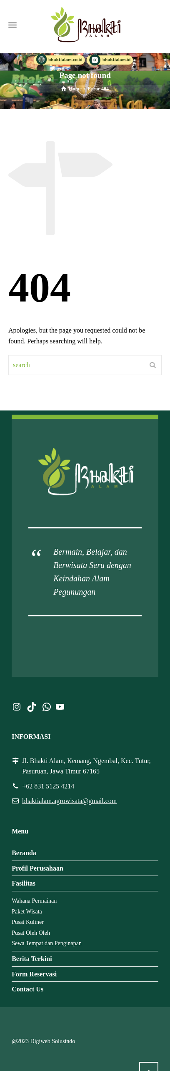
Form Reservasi (34, 974)
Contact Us (27, 989)
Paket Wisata (27, 911)
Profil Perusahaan (37, 868)
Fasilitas (23, 883)
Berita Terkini (32, 958)
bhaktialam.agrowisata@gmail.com (69, 800)
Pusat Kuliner (28, 922)
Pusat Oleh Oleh (31, 933)
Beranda (24, 852)
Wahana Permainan (34, 901)
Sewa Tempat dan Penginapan (47, 943)
